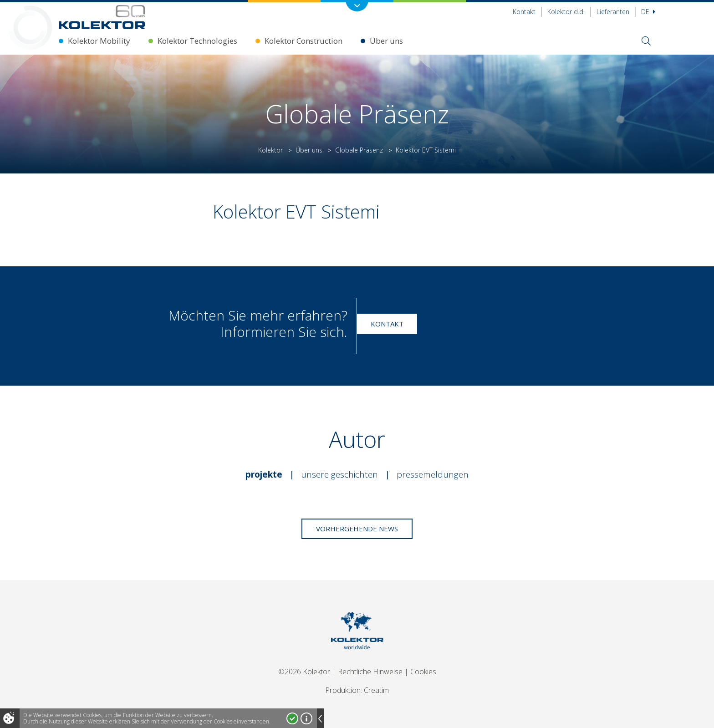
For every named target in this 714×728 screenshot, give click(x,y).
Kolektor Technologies (197, 41)
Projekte (263, 474)
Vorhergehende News (357, 528)
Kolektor (270, 150)
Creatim (376, 690)
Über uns (386, 41)
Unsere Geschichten (339, 474)
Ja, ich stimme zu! (292, 718)
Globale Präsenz (359, 150)
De (648, 11)
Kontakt (524, 11)
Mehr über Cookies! (306, 718)
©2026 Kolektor (304, 672)
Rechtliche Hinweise (370, 672)
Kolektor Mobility (99, 41)
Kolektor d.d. (566, 11)
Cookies (423, 672)
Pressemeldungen (433, 474)
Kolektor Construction (303, 41)
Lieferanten (613, 11)
